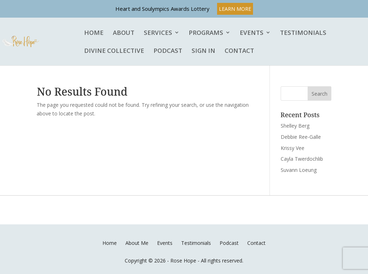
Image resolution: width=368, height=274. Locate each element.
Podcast (167, 51)
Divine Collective (114, 51)
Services (158, 33)
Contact (239, 51)
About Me (136, 242)
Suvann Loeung (299, 169)
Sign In (203, 51)
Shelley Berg (295, 125)
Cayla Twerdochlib (302, 158)
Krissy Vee (292, 148)
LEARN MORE (235, 8)
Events (251, 33)
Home (94, 33)
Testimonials (303, 33)
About (123, 33)
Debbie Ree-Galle (301, 136)
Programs (206, 33)
